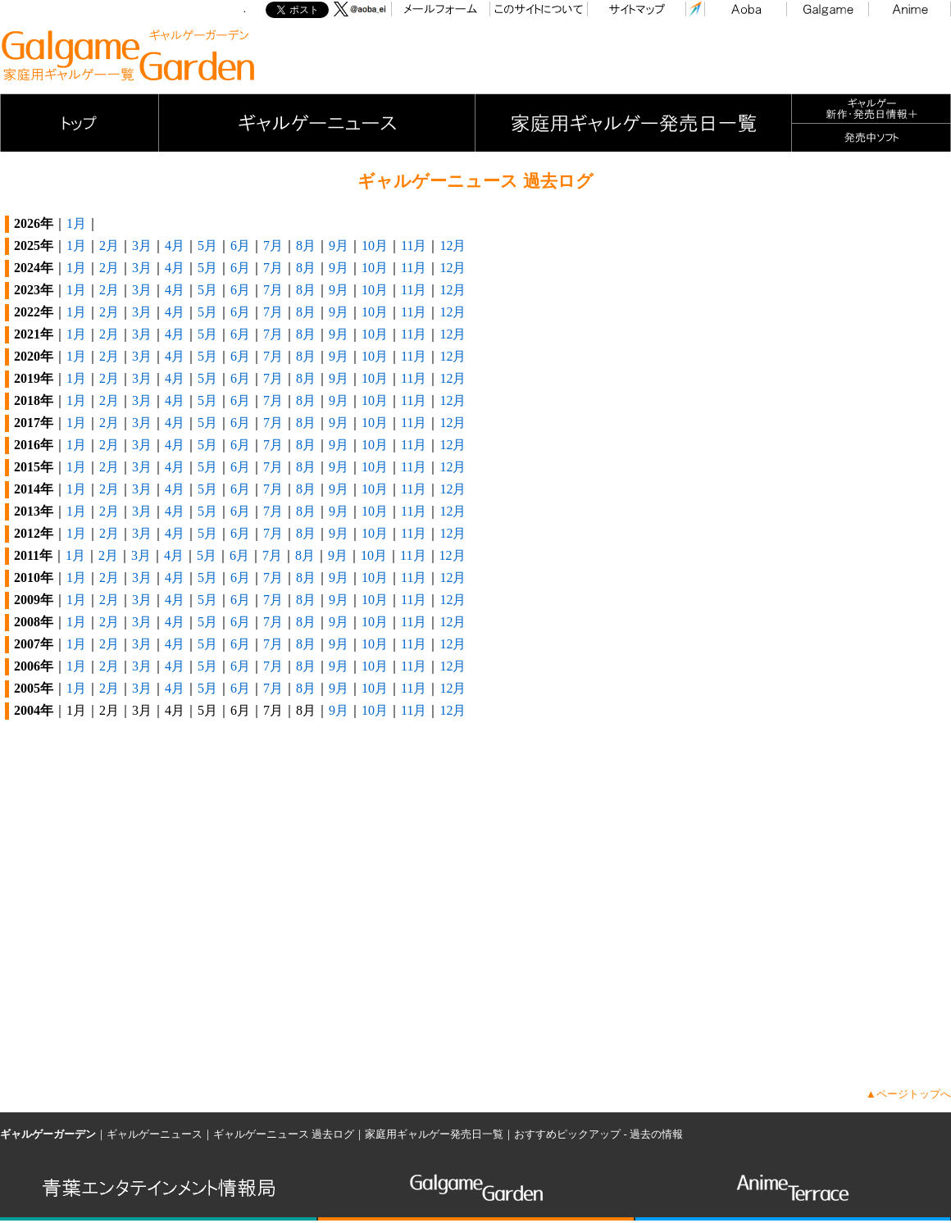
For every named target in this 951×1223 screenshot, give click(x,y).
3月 (142, 245)
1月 (76, 223)
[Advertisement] (652, 56)
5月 (207, 245)
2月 (109, 245)
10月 (375, 245)
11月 (413, 245)
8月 (306, 245)
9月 (338, 245)
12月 (452, 245)
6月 (240, 245)
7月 (273, 245)
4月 (174, 245)
